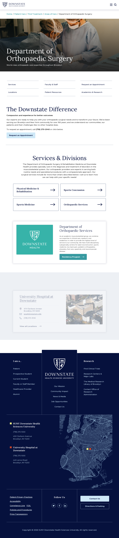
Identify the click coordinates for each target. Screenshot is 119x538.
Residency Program (71, 258)
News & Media (59, 396)
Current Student (20, 379)
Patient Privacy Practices (21, 497)
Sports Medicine (26, 204)
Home (9, 14)
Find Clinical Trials (92, 369)
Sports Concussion (74, 190)
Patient (16, 369)
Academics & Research (92, 92)
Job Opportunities (59, 401)
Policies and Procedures (21, 510)
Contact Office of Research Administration (91, 392)
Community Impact (59, 391)
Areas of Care (51, 14)
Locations (12, 92)
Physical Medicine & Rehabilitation (28, 190)
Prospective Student (22, 374)
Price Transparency (19, 514)
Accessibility (15, 501)
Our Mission (59, 386)
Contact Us (59, 407)
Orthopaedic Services (76, 204)
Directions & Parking (94, 506)
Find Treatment (35, 14)
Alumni (16, 394)
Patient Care (20, 14)
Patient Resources (53, 92)
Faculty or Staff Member (24, 384)
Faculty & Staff (51, 84)
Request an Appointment (93, 84)
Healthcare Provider (22, 389)
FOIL (29, 506)
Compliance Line (17, 506)
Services (12, 84)
